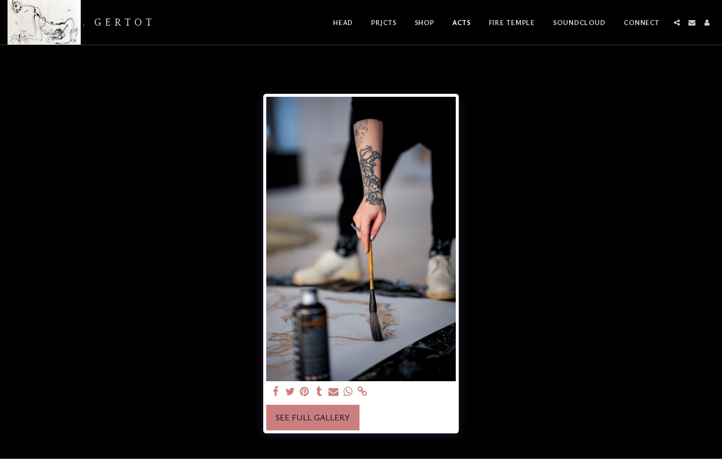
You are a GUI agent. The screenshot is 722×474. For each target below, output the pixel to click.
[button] (677, 22)
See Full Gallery (313, 417)
